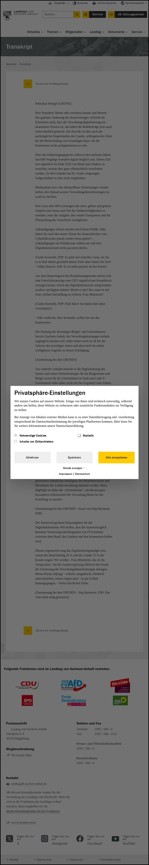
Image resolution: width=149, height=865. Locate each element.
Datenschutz (82, 474)
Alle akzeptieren (116, 457)
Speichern (74, 457)
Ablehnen (32, 457)
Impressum (65, 474)
